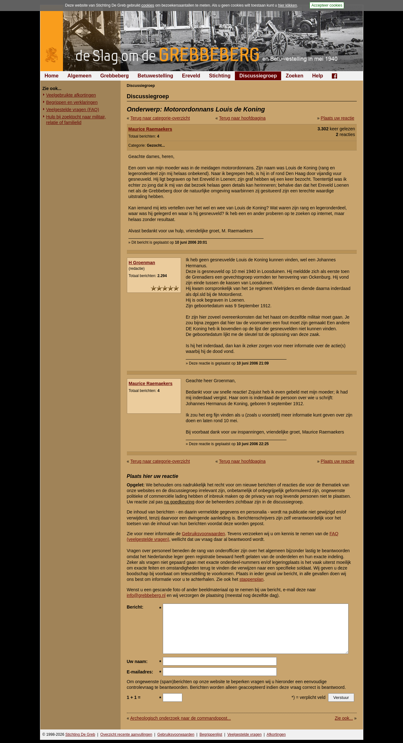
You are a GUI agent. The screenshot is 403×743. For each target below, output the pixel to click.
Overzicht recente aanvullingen (126, 734)
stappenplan (251, 579)
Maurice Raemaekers (150, 129)
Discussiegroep (258, 75)
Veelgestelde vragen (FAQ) (72, 109)
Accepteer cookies (326, 5)
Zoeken (294, 75)
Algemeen (79, 75)
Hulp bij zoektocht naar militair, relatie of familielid (76, 119)
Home (52, 75)
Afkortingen (276, 734)
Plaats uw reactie (338, 118)
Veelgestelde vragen (244, 734)
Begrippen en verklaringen (72, 102)
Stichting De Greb (80, 734)
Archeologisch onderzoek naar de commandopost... (180, 718)
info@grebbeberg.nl (146, 595)
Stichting (219, 75)
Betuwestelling (155, 75)
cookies (147, 5)
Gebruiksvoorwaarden (203, 533)
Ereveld (191, 75)
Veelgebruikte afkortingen (71, 95)
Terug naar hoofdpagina (242, 118)
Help (317, 75)
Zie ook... (344, 718)
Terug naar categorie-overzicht (160, 118)
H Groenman (142, 262)
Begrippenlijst (211, 734)
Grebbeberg (114, 75)
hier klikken (287, 5)
